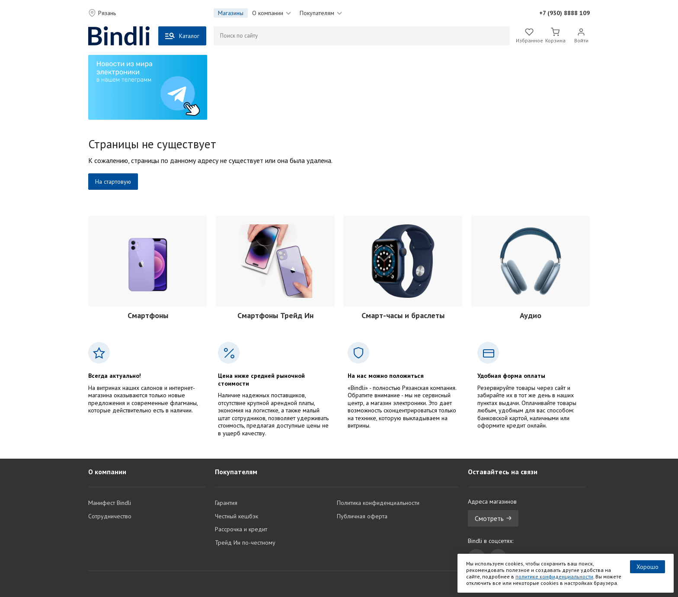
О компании (271, 13)
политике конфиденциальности (554, 576)
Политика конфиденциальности (378, 503)
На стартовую (113, 181)
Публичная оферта (362, 516)
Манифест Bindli (109, 503)
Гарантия (226, 503)
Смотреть (493, 518)
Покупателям (321, 13)
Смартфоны (148, 315)
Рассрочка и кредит (241, 529)
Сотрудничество (109, 516)
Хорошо (647, 567)
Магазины (230, 13)
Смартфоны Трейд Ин (275, 315)
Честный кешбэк (236, 516)
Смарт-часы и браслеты (403, 315)
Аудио (530, 315)
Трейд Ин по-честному (245, 542)
